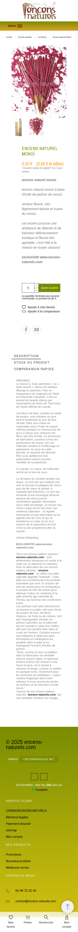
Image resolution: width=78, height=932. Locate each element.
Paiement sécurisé (18, 823)
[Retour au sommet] (67, 907)
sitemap (11, 830)
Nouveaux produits (18, 861)
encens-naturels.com (30, 557)
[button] (39, 26)
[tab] (26, 356)
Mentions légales (17, 817)
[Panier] (28, 920)
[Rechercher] (46, 920)
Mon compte (14, 836)
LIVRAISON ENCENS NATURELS (26, 810)
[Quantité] (28, 288)
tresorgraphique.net (39, 759)
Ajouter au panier (49, 288)
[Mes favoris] (11, 922)
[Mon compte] (67, 922)
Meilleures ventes (17, 867)
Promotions (13, 854)
